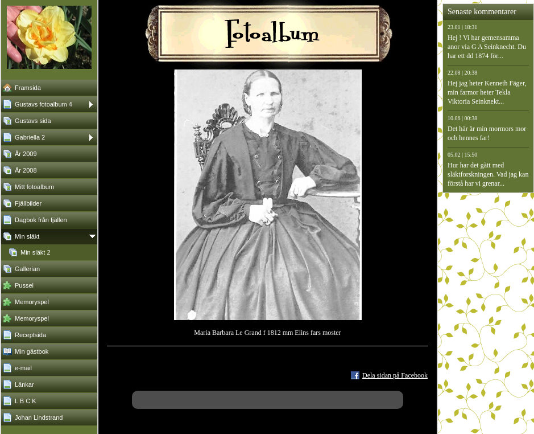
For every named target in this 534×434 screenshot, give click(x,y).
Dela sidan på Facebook (395, 375)
